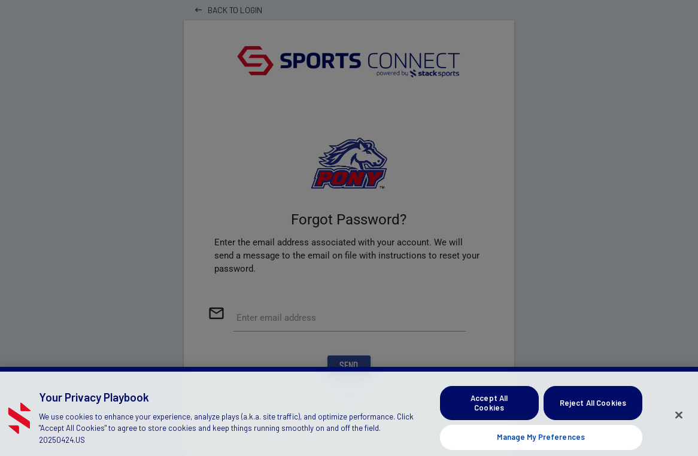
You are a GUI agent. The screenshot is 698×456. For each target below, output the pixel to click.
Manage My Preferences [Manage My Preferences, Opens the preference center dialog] (541, 440)
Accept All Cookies (489, 406)
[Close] (679, 418)
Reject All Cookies (593, 406)
